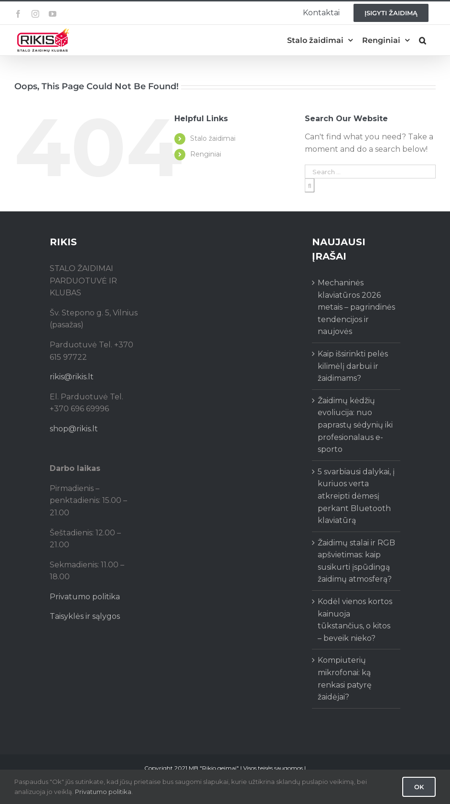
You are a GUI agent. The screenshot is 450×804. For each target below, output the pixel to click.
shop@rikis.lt (74, 428)
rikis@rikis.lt (72, 376)
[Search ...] (370, 171)
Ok (419, 787)
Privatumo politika (85, 596)
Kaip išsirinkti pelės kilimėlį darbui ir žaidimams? (353, 366)
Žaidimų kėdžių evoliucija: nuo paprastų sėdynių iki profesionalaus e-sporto (355, 425)
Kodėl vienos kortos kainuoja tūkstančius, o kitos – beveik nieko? (355, 620)
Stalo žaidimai (213, 138)
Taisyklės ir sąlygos (85, 616)
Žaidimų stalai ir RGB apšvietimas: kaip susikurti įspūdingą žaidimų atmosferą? (356, 561)
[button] (422, 40)
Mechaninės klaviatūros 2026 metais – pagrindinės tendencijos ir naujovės (356, 307)
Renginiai (205, 154)
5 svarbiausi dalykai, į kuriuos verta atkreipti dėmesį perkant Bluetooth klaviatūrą (356, 496)
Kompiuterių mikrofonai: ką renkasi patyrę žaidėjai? (345, 678)
